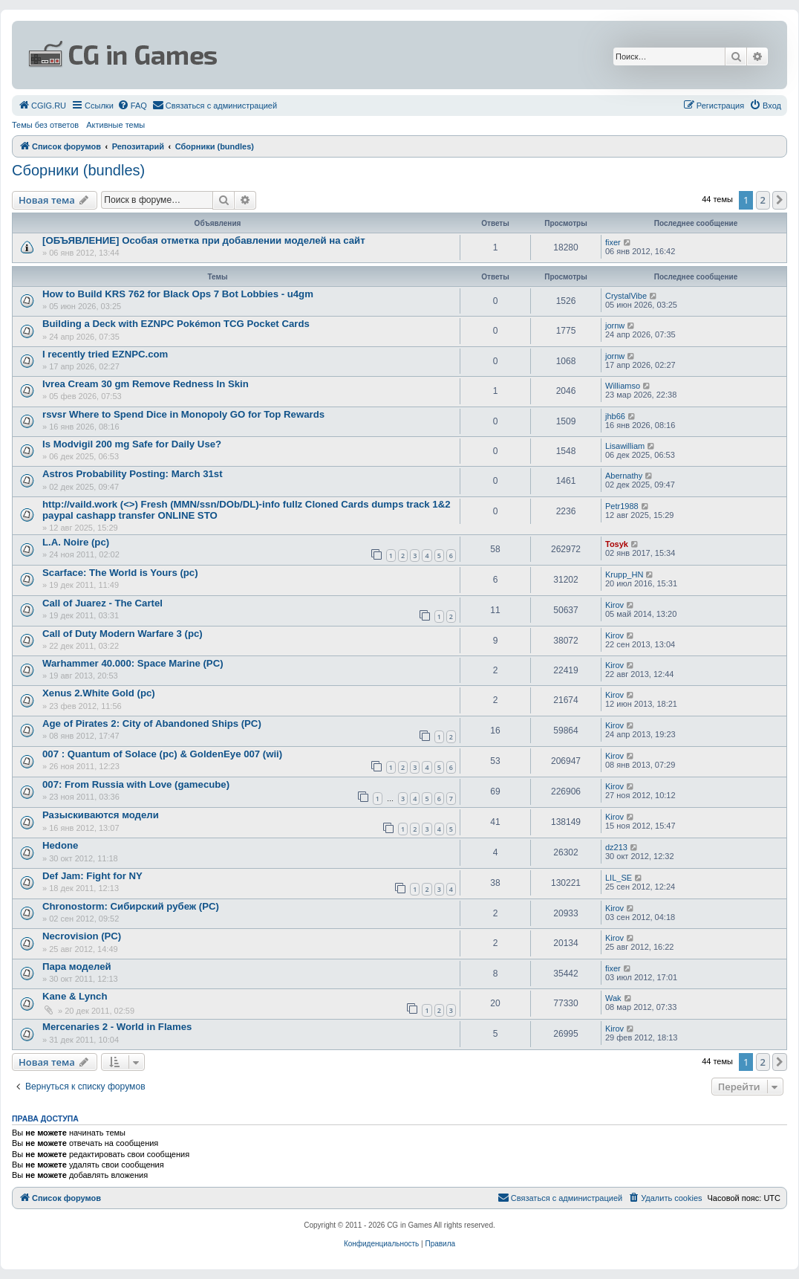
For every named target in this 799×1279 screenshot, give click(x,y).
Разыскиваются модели (100, 814)
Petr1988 (622, 506)
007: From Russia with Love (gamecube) (135, 784)
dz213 (616, 847)
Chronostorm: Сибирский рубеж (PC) (130, 906)
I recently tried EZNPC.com (105, 354)
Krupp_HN (624, 574)
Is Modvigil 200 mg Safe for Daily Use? (131, 444)
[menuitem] (42, 105)
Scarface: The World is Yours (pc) (120, 572)
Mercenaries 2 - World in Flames (117, 1026)
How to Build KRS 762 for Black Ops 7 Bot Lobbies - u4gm (177, 293)
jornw (614, 325)
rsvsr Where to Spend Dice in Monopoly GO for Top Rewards (183, 414)
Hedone (60, 845)
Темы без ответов (45, 124)
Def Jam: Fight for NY (92, 875)
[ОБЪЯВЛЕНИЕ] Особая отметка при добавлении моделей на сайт (203, 240)
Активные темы (115, 124)
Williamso (622, 385)
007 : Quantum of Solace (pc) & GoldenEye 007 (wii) (162, 754)
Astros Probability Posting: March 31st (132, 473)
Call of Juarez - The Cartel (102, 603)
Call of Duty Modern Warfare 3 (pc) (122, 633)
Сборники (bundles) (78, 170)
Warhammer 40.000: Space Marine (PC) (133, 663)
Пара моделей (76, 966)
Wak (613, 998)
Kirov (614, 604)
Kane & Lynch (74, 996)
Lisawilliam (625, 445)
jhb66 (615, 416)
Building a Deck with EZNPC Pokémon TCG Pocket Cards (176, 323)
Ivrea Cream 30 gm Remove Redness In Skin (145, 383)
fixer (613, 242)
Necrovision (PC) (81, 936)
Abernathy (623, 475)
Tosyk (616, 544)
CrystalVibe (626, 295)
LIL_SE (618, 877)
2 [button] (763, 200)
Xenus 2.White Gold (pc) (98, 693)
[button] (779, 200)
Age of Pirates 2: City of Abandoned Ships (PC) (151, 723)
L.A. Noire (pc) (75, 542)
